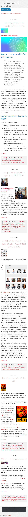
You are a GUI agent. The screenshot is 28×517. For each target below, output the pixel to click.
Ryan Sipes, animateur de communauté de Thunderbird (7, 189)
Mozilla (13, 162)
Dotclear (9, 515)
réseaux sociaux (5, 450)
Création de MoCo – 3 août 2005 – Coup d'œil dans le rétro (14, 243)
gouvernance (8, 367)
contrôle (15, 497)
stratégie (23, 162)
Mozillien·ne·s (16, 448)
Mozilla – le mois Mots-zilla (14, 379)
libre (10, 226)
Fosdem (7, 226)
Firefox (3, 367)
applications (6, 223)
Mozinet (5, 157)
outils (13, 227)
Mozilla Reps (8, 369)
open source (8, 227)
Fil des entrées (5, 13)
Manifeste (10, 499)
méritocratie (16, 499)
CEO (8, 159)
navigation (22, 448)
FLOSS (3, 226)
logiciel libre (14, 226)
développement (5, 160)
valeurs (3, 163)
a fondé (22, 295)
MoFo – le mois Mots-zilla (14, 458)
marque (19, 447)
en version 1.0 (23, 435)
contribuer (4, 224)
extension (20, 224)
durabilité (11, 160)
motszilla (7, 448)
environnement (17, 160)
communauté (21, 223)
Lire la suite (4, 153)
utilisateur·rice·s (5, 229)
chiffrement (12, 223)
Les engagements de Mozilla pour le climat (14, 24)
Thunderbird (22, 221)
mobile (19, 226)
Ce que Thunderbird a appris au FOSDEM (14, 174)
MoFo (23, 367)
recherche (18, 162)
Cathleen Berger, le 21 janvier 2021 (9, 35)
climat (11, 159)
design (21, 159)
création (4, 447)
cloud (14, 159)
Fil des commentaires (16, 13)
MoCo (10, 162)
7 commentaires (7, 231)
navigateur (9, 410)
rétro (19, 369)
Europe (16, 224)
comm (17, 159)
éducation (22, 366)
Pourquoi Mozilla (22, 496)
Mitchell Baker (5, 162)
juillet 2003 (5, 483)
